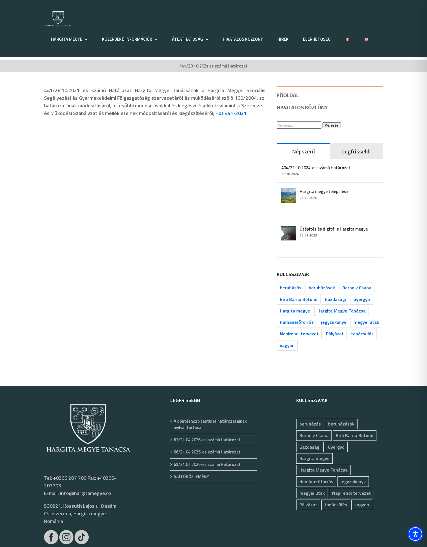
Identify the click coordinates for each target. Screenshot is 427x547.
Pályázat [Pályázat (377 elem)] (335, 333)
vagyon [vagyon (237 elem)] (287, 345)
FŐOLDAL (288, 95)
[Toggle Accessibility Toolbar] (415, 534)
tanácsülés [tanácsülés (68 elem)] (362, 333)
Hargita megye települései (325, 191)
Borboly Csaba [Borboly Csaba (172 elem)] (356, 287)
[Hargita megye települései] (288, 192)
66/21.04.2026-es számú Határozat (207, 452)
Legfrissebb (356, 151)
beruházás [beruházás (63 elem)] (290, 287)
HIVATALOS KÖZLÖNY (302, 107)
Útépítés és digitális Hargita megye (334, 229)
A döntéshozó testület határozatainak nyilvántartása (210, 424)
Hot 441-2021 (231, 113)
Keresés (332, 125)
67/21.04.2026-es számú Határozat (207, 440)
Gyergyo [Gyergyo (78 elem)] (361, 299)
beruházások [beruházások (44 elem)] (322, 287)
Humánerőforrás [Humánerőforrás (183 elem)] (297, 322)
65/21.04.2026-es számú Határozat (207, 464)
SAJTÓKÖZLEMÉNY (191, 477)
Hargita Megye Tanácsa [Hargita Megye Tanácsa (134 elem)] (341, 310)
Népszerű (303, 151)
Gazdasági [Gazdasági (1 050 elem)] (335, 299)
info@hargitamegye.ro (85, 493)
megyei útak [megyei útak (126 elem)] (366, 322)
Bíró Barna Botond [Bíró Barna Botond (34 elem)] (298, 299)
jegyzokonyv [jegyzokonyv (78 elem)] (333, 322)
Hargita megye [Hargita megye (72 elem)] (295, 310)
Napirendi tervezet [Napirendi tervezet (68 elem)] (299, 333)
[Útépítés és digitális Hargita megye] (288, 229)
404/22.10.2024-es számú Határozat (315, 167)
